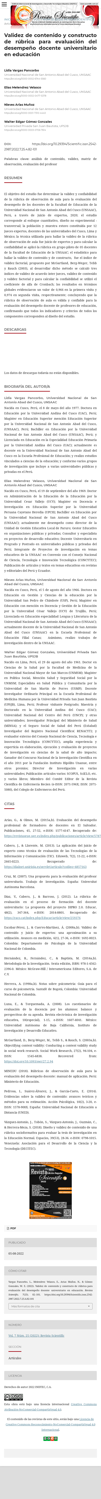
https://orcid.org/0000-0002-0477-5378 (25, 96)
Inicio (8, 19)
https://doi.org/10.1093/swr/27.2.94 (28, 1061)
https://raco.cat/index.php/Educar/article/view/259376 (42, 918)
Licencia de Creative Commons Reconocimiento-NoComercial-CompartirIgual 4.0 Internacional (50, 1424)
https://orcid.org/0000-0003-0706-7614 (25, 130)
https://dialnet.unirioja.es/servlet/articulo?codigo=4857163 (45, 867)
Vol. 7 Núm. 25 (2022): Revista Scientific (62, 19)
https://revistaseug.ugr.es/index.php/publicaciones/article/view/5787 (52, 836)
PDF (13, 1228)
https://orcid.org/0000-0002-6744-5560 (25, 78)
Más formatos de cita (25, 1306)
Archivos (23, 19)
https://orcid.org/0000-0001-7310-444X (25, 113)
